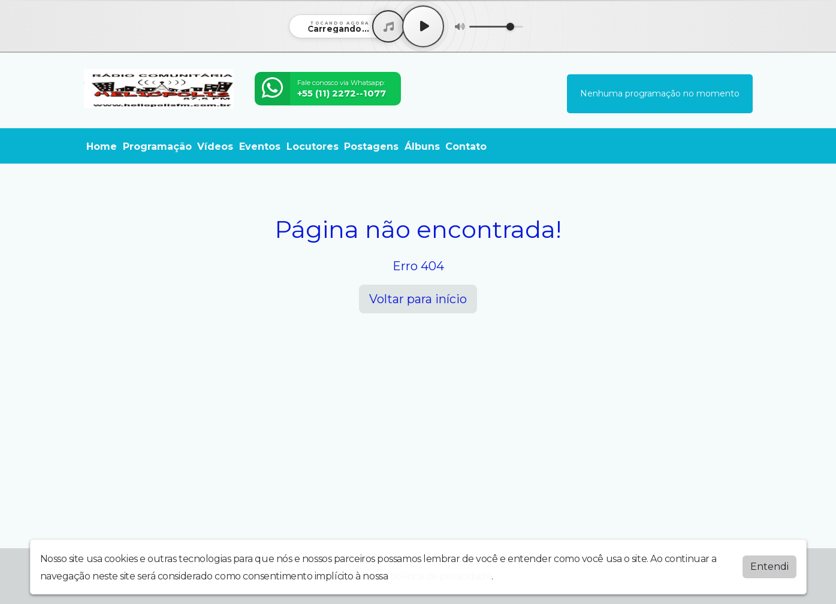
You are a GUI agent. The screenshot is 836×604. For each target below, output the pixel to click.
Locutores (312, 146)
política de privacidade (441, 576)
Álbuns (422, 146)
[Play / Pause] (423, 26)
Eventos (259, 146)
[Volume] (496, 27)
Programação (157, 146)
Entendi (769, 566)
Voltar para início (418, 299)
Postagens (371, 146)
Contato (466, 146)
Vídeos (215, 146)
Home (101, 146)
